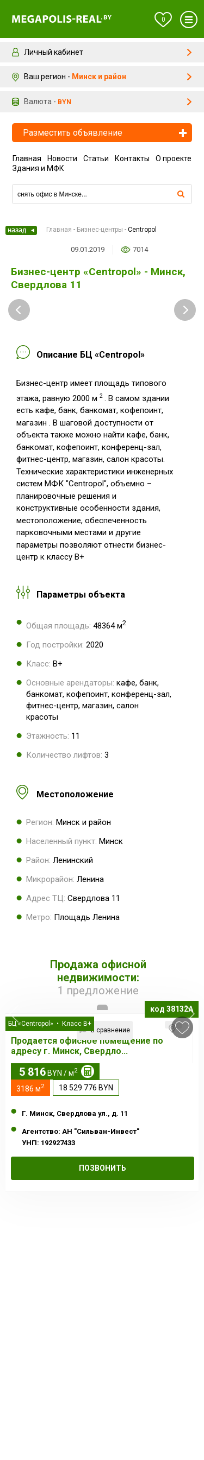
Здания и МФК (38, 168)
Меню (188, 19)
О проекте (173, 158)
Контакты (132, 158)
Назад (21, 230)
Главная (27, 158)
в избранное (182, 1027)
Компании (102, 180)
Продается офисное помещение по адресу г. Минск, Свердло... (87, 1046)
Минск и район (99, 76)
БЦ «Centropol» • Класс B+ (49, 1023)
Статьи (96, 158)
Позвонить (102, 1168)
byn (64, 102)
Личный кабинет (53, 52)
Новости (62, 158)
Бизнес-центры (100, 229)
